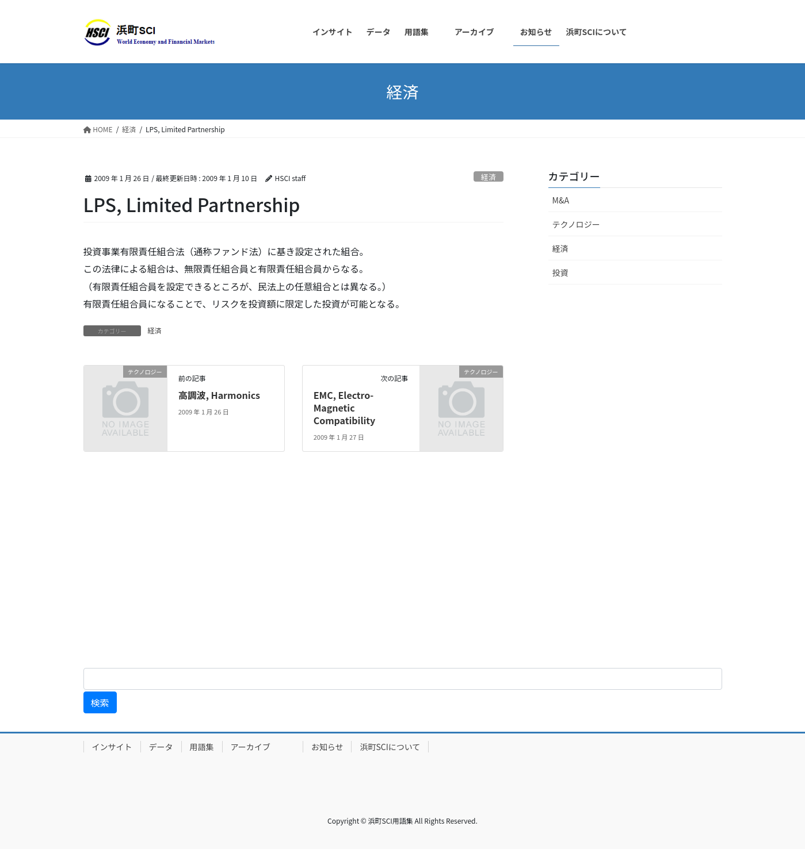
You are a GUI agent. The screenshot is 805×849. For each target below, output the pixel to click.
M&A (560, 200)
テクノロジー (576, 224)
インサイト (112, 746)
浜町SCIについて (390, 746)
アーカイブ (263, 746)
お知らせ (327, 746)
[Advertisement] (345, 569)
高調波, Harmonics (219, 395)
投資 (560, 272)
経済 (488, 176)
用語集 (202, 746)
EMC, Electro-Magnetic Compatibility (345, 408)
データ (161, 746)
